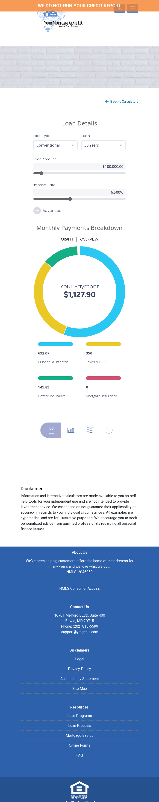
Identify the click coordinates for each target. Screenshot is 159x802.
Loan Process (79, 710)
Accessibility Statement (79, 663)
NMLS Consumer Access (79, 573)
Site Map (79, 673)
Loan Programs (79, 700)
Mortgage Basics (79, 720)
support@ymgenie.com (79, 616)
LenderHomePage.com (93, 795)
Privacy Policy (79, 653)
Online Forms (79, 730)
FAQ (79, 739)
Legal (79, 643)
